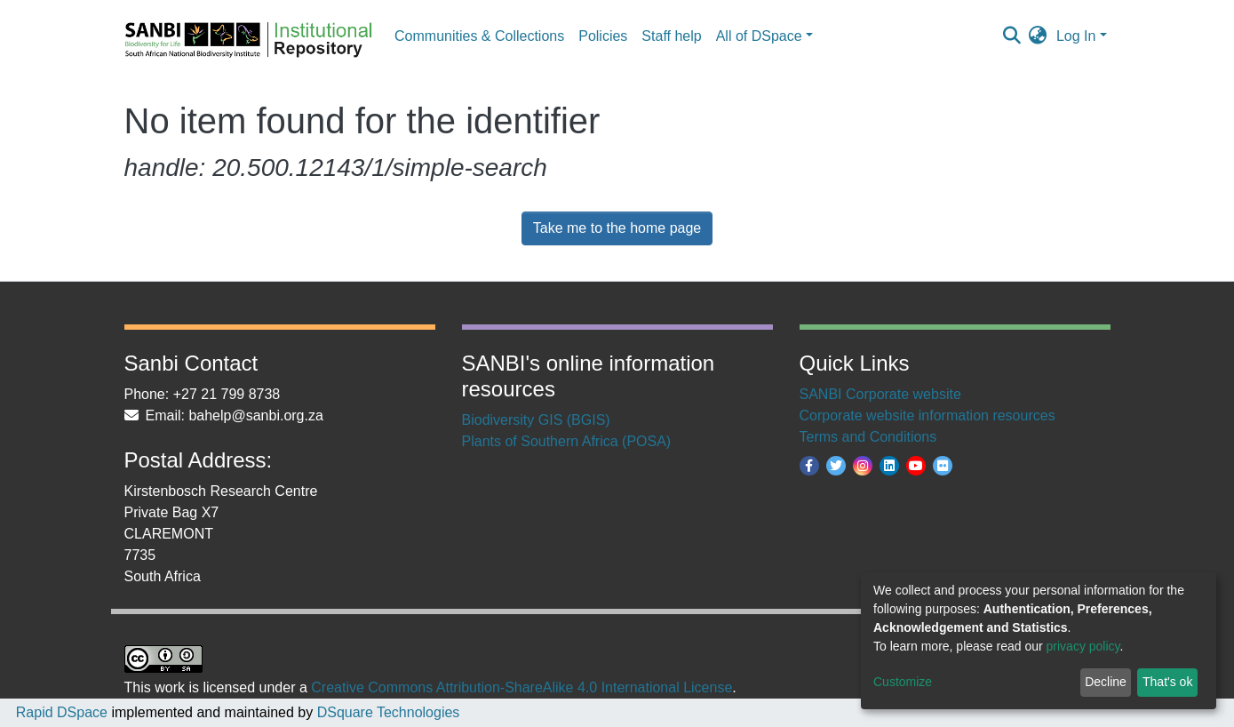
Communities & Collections (479, 36)
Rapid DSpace (61, 712)
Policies (602, 36)
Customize (902, 682)
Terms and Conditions (868, 436)
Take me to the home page (617, 228)
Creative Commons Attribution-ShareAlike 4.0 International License (521, 687)
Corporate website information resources (927, 415)
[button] (1038, 36)
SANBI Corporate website (880, 394)
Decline (1106, 682)
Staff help (671, 36)
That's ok (1167, 682)
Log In (1075, 36)
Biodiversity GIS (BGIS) (536, 419)
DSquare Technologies (386, 712)
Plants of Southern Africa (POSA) (567, 441)
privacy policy (1083, 646)
